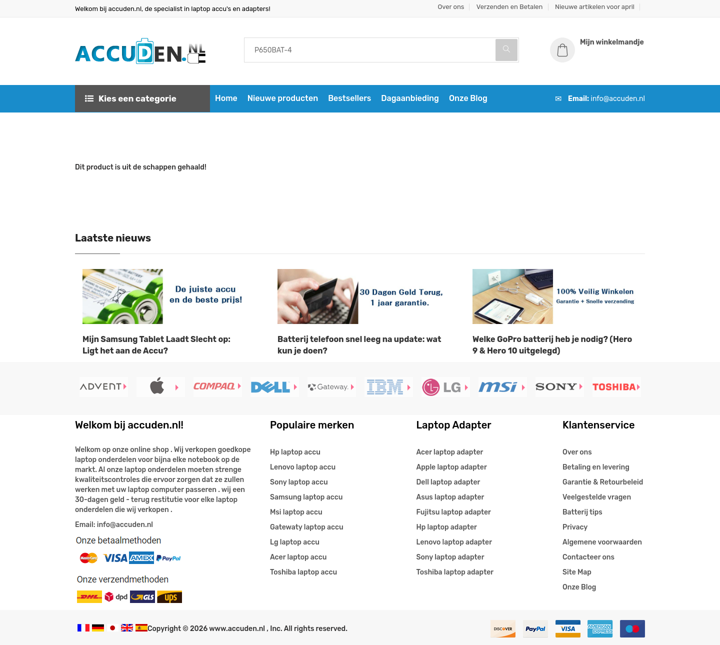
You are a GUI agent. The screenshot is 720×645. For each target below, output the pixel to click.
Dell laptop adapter (448, 482)
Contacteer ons (588, 557)
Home (226, 98)
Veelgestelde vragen (596, 497)
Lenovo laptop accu (303, 467)
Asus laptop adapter (450, 497)
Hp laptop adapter (446, 527)
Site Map (577, 572)
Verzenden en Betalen (509, 6)
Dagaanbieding (410, 98)
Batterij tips (582, 512)
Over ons (451, 6)
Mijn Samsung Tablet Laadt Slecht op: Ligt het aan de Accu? (156, 345)
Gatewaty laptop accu (307, 527)
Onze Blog (468, 98)
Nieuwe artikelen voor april (594, 6)
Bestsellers (349, 98)
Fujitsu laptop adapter (453, 512)
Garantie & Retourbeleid (602, 482)
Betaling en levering (596, 467)
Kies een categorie (130, 99)
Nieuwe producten (283, 98)
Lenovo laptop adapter (454, 542)
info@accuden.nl (618, 98)
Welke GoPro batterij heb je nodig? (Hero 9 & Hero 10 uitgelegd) (552, 345)
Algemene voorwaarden (602, 542)
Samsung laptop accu (306, 497)
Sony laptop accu (299, 482)
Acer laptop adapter (450, 452)
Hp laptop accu (295, 452)
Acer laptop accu (298, 557)
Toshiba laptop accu (303, 572)
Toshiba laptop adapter (455, 572)
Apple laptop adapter (451, 467)
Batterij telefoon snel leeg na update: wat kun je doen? (359, 345)
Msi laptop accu (296, 512)
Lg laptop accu (295, 542)
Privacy (575, 527)
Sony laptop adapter (450, 557)
